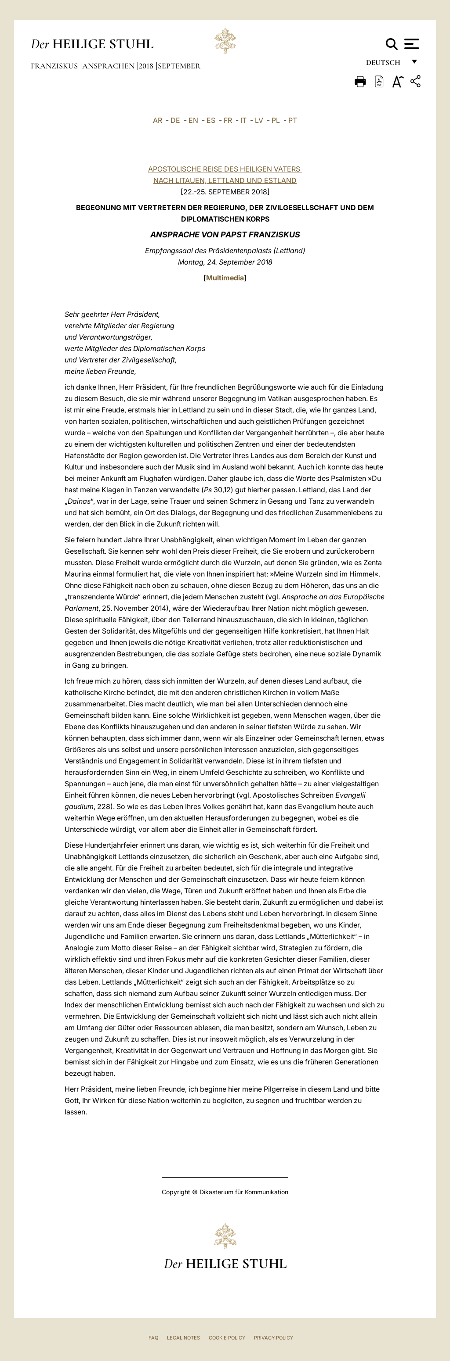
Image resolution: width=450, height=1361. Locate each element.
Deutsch (385, 65)
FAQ (153, 1338)
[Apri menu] (410, 43)
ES (211, 120)
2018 (147, 66)
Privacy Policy (273, 1338)
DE (175, 120)
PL (276, 120)
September (179, 66)
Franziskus (55, 66)
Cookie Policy (227, 1338)
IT (243, 120)
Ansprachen (109, 66)
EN (193, 120)
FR (228, 120)
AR (157, 120)
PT (292, 120)
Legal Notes (183, 1338)
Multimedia (225, 277)
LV (259, 120)
